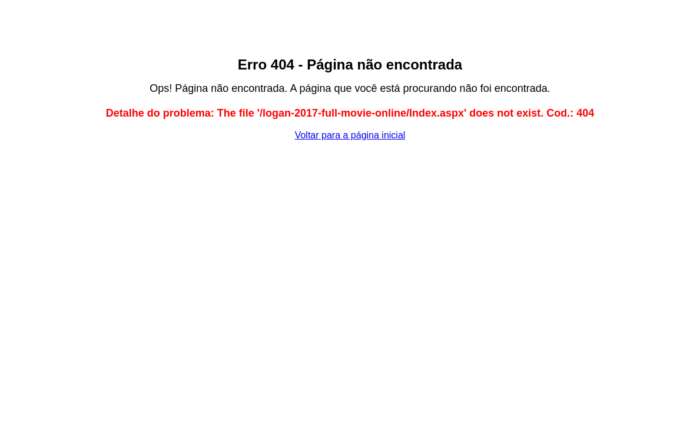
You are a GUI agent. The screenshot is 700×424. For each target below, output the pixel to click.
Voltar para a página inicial (350, 135)
